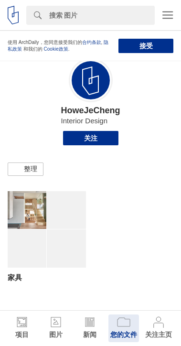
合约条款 (91, 42)
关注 (90, 138)
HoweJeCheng (90, 110)
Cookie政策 (56, 49)
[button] (25, 169)
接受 (146, 46)
